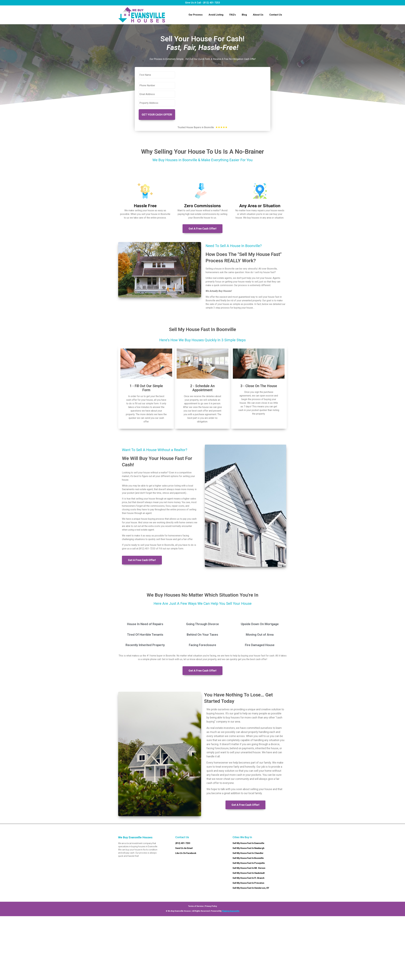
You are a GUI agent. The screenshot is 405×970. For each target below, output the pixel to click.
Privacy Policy (211, 906)
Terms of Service (195, 906)
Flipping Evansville (230, 910)
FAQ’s (232, 14)
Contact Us (275, 14)
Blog (244, 14)
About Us (258, 14)
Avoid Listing (216, 14)
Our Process (196, 14)
